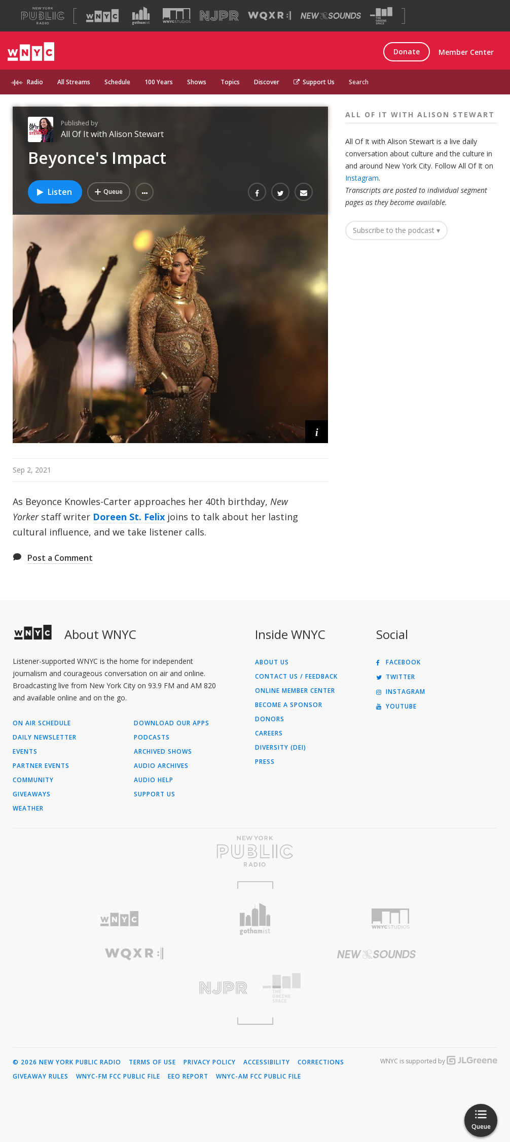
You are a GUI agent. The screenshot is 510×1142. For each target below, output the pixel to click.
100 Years (158, 82)
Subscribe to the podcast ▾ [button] (396, 230)
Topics (230, 82)
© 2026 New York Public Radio (67, 1062)
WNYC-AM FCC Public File (258, 1076)
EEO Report (188, 1076)
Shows (196, 82)
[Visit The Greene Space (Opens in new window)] (381, 16)
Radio (35, 82)
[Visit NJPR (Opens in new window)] (219, 16)
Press (265, 762)
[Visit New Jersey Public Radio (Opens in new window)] (134, 988)
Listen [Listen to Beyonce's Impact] (53, 192)
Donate (406, 51)
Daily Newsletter (45, 737)
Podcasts (152, 737)
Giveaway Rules (40, 1076)
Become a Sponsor (288, 705)
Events (25, 752)
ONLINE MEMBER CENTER (295, 691)
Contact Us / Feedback (296, 677)
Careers (269, 733)
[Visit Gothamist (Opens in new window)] (141, 16)
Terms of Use (152, 1062)
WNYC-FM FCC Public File (118, 1076)
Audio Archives (161, 766)
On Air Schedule (42, 723)
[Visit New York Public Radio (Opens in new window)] (255, 851)
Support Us (314, 82)
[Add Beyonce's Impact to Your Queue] (108, 191)
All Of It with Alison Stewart (112, 134)
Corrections (321, 1062)
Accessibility (266, 1062)
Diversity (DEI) (280, 748)
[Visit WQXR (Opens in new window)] (269, 16)
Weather (28, 808)
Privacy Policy (210, 1062)
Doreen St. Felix (129, 517)
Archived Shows (163, 752)
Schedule (117, 82)
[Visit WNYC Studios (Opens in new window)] (177, 15)
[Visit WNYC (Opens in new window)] (102, 15)
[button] (144, 192)
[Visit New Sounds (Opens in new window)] (331, 15)
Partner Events (41, 766)
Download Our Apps (171, 723)
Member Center (466, 52)
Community (33, 780)
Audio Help (153, 780)
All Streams (73, 82)
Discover (266, 82)
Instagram (362, 178)
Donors (269, 719)
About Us (272, 662)
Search (359, 82)
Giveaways (32, 794)
